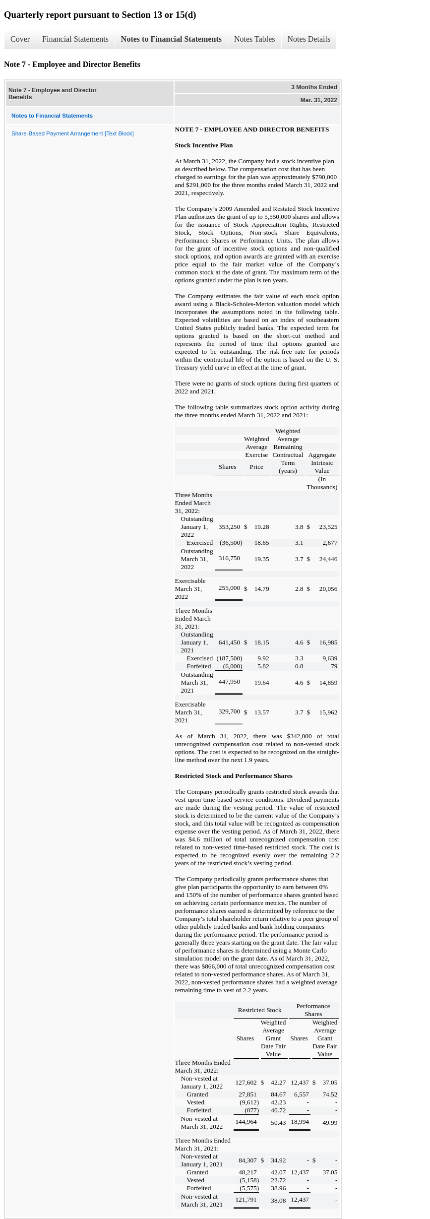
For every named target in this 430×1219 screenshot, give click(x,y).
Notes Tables (254, 39)
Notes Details (309, 39)
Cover (20, 39)
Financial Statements (75, 39)
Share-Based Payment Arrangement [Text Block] (72, 133)
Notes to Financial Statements (171, 39)
